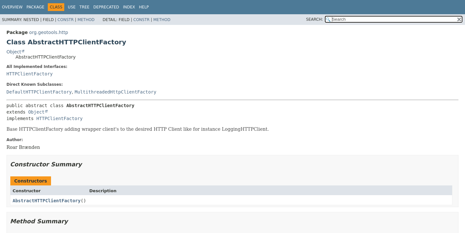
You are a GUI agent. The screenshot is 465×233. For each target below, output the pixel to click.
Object (13, 51)
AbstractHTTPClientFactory (47, 200)
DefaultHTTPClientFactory (39, 91)
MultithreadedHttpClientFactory (115, 91)
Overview (12, 7)
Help (144, 7)
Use (72, 7)
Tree (84, 7)
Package (35, 7)
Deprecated (106, 7)
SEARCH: (314, 19)
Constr (65, 19)
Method (86, 19)
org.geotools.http (48, 32)
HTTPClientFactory (29, 73)
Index (129, 7)
